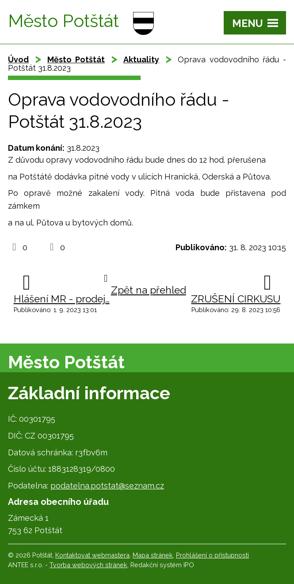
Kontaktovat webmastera (92, 555)
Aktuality (141, 59)
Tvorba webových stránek (88, 565)
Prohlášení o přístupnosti (212, 555)
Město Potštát (76, 59)
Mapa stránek (153, 555)
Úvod (18, 59)
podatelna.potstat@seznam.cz (107, 485)
